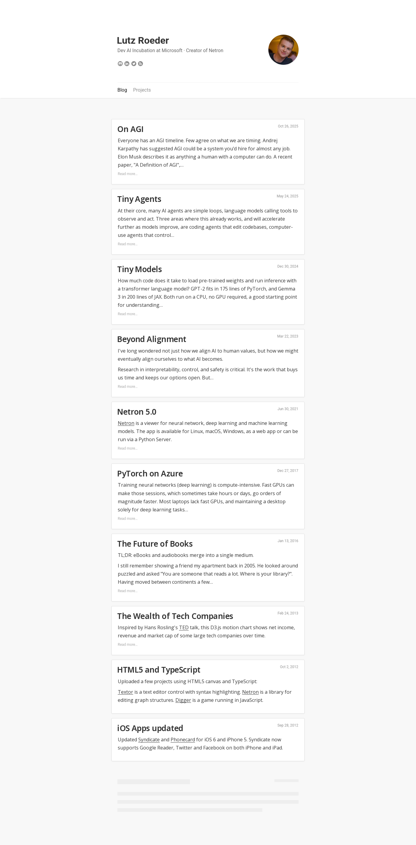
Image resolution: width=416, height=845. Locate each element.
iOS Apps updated (150, 728)
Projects (142, 90)
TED (184, 627)
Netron (216, 50)
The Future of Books (155, 543)
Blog (122, 90)
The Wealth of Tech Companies (175, 616)
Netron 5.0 (136, 411)
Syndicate (149, 739)
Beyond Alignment (151, 339)
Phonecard (183, 739)
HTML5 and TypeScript (158, 669)
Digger (183, 700)
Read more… (128, 174)
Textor (125, 692)
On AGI (130, 129)
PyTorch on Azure (150, 473)
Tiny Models (139, 269)
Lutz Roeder (143, 40)
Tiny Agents (139, 198)
